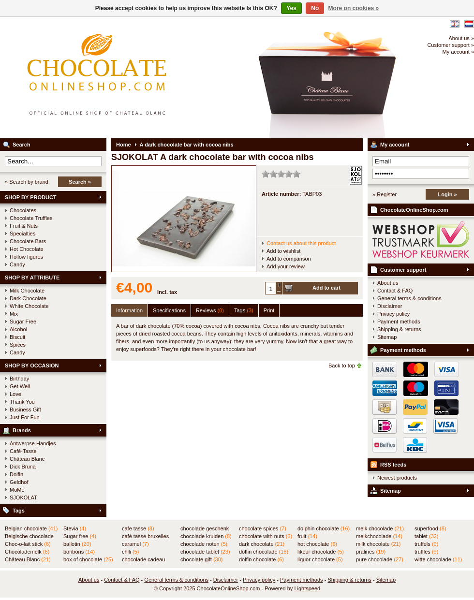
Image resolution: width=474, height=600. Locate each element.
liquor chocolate (320, 559)
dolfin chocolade (263, 552)
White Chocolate (29, 306)
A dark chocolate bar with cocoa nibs (187, 144)
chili (130, 552)
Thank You (22, 402)
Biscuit (17, 337)
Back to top (341, 365)
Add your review (286, 266)
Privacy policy (393, 314)
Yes (291, 8)
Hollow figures (26, 257)
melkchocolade (379, 536)
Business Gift (25, 409)
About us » (461, 38)
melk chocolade (380, 528)
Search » (80, 182)
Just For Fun (25, 417)
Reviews (210, 310)
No (315, 8)
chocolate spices (262, 528)
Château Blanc (27, 459)
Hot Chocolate (27, 249)
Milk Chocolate (27, 290)
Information (129, 310)
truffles (426, 552)
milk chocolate (378, 544)
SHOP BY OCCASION (32, 365)
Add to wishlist (283, 251)
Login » (447, 194)
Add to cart (326, 288)
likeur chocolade (320, 552)
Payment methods (398, 321)
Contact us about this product (301, 243)
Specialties (22, 233)
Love (15, 394)
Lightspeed (307, 588)
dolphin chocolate (323, 528)
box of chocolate (88, 559)
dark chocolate (261, 544)
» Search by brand (26, 182)
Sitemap (387, 337)
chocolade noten (203, 544)
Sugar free (79, 536)
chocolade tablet (205, 552)
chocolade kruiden (206, 536)
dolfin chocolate (261, 559)
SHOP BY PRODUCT (31, 197)
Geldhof (19, 482)
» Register (384, 194)
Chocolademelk (27, 552)
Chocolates (23, 210)
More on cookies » (353, 8)
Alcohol (18, 329)
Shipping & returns (399, 329)
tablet (427, 536)
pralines (370, 552)
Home (123, 144)
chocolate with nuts (265, 536)
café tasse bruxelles (145, 536)
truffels (426, 544)
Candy (17, 264)
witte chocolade (438, 559)
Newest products (397, 478)
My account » (458, 52)
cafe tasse (138, 528)
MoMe (17, 490)
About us (387, 283)
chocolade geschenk (204, 529)
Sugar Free (23, 321)
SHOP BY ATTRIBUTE (32, 277)
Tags (19, 510)
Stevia (74, 528)
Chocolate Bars (28, 241)
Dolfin (16, 474)
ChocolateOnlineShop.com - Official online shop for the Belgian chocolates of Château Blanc (128, 77)
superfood (430, 528)
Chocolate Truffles (31, 218)
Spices (18, 345)
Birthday (19, 378)
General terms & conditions (409, 298)
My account (395, 144)
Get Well (20, 386)
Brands (22, 430)
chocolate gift (201, 559)
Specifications (169, 310)
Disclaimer (389, 306)
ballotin (77, 544)
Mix (14, 314)
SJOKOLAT (23, 497)
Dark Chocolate (28, 298)
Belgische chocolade (29, 536)
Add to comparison (289, 259)
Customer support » (450, 45)
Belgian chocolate (31, 528)
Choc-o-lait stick (28, 544)
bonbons (79, 552)
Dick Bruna (23, 466)
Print (269, 310)
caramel (135, 544)
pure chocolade (379, 559)
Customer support (403, 270)
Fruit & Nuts (24, 226)
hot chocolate (317, 544)
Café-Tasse (23, 451)
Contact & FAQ (395, 290)
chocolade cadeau (143, 559)
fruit (307, 536)
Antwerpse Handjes (33, 443)
